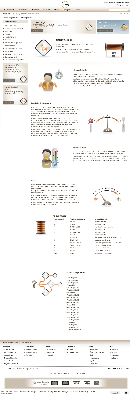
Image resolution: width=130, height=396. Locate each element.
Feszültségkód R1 (73, 320)
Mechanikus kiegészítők (13, 42)
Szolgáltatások (23, 10)
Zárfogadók (9, 51)
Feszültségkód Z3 (73, 325)
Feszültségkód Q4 (73, 315)
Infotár (56, 10)
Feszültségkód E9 (73, 295)
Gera (77, 373)
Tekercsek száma (72, 280)
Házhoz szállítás (30, 349)
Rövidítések (93, 364)
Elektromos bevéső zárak (14, 49)
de (124, 14)
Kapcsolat (50, 355)
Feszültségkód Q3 (73, 312)
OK (126, 393)
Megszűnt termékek (10, 364)
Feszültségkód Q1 (73, 310)
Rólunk (77, 10)
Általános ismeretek (96, 352)
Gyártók (92, 361)
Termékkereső (51, 349)
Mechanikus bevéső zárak (14, 29)
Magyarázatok (13, 18)
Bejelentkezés (124, 2)
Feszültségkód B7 (73, 282)
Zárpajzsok (9, 40)
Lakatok (8, 34)
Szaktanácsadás (30, 352)
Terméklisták (8, 361)
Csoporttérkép (8, 355)
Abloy (50, 373)
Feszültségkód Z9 (73, 327)
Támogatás (66, 10)
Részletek (115, 393)
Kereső (48, 346)
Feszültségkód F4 (73, 302)
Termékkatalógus (9, 349)
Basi (65, 373)
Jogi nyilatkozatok (32, 368)
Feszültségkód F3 (73, 300)
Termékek (10, 10)
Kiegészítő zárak (10, 37)
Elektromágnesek (11, 57)
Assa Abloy (58, 373)
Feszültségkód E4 (25, 18)
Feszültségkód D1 (73, 287)
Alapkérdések (94, 349)
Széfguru (114, 358)
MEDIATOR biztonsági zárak (14, 54)
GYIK (91, 355)
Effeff (72, 373)
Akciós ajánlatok (9, 352)
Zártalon (113, 352)
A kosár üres (124, 5)
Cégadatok (114, 355)
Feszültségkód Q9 (73, 317)
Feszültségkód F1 (73, 297)
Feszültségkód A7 (73, 278)
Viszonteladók (73, 352)
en (121, 14)
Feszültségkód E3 (73, 290)
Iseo (83, 373)
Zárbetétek (9, 31)
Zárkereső (46, 10)
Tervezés (28, 355)
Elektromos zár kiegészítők (14, 60)
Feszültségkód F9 (73, 307)
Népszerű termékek (10, 358)
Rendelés (35, 10)
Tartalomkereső (52, 352)
